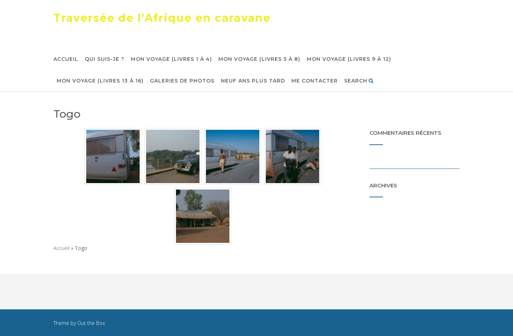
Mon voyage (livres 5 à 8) (259, 59)
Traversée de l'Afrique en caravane (162, 18)
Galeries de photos (182, 81)
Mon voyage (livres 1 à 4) (171, 59)
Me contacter (314, 81)
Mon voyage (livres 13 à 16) (100, 81)
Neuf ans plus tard (253, 81)
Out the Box (91, 323)
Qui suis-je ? (104, 59)
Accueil (65, 59)
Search (359, 81)
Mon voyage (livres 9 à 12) (349, 59)
